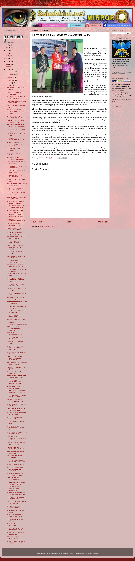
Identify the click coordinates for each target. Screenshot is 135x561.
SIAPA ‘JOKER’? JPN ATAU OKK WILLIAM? (16, 533)
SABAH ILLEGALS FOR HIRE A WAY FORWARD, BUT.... (16, 376)
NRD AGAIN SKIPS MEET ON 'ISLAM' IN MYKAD (16, 242)
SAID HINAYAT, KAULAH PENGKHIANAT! (15, 537)
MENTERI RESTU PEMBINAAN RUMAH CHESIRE (15, 328)
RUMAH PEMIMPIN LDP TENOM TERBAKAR (15, 474)
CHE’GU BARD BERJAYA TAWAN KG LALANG (15, 515)
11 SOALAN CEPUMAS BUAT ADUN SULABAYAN (16, 202)
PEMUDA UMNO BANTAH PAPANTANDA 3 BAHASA (16, 125)
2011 (7, 67)
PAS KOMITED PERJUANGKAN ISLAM (15, 139)
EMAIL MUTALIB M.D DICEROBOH (14, 93)
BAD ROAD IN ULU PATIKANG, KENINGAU (15, 158)
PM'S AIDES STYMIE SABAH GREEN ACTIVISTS (16, 502)
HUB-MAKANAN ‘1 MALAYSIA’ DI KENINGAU (16, 311)
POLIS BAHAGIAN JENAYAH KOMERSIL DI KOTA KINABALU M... (16, 469)
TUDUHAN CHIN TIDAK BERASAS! (14, 418)
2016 (7, 53)
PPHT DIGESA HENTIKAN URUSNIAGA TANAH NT (15, 265)
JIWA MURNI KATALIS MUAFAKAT (14, 153)
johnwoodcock (80, 553)
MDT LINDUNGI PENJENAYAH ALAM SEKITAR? (17, 363)
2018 (7, 50)
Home (70, 222)
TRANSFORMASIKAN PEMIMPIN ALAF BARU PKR (15, 427)
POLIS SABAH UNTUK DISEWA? (14, 372)
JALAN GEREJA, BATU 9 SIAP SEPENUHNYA (17, 353)
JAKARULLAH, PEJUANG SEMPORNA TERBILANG (16, 220)
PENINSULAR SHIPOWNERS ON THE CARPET (16, 387)
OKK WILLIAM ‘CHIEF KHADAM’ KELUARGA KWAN (15, 111)
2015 (7, 56)
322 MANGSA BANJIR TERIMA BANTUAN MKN (17, 184)
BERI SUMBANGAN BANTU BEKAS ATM (16, 452)
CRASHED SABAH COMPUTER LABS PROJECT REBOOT (14, 382)
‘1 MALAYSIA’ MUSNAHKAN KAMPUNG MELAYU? (16, 206)
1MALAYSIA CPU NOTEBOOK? (12, 524)
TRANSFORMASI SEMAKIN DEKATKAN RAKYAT (16, 542)
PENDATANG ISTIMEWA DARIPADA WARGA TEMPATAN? (15, 358)
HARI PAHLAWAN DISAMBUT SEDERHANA (16, 106)
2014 (7, 58)
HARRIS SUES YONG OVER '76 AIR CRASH (16, 338)
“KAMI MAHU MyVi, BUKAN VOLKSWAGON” (16, 97)
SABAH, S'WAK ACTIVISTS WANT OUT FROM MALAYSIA (16, 347)
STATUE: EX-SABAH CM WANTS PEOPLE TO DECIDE (15, 247)
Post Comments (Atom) (47, 226)
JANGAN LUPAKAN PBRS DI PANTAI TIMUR (16, 413)
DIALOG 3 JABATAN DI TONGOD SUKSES (14, 149)
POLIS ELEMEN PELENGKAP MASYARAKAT (16, 274)
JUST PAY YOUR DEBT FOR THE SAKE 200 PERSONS (16, 493)
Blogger (95, 553)
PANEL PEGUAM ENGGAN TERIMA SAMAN (16, 189)
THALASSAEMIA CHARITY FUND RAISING (15, 506)
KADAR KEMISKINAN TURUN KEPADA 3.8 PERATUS (16, 396)
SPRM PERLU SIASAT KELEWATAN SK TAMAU (16, 117)
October (10, 77)
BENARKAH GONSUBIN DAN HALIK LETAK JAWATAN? (16, 461)
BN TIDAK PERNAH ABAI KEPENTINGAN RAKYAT (16, 400)
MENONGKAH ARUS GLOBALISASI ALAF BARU (16, 448)
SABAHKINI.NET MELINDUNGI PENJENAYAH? (17, 433)
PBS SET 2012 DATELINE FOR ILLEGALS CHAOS (15, 121)
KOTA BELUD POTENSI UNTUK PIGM (14, 316)
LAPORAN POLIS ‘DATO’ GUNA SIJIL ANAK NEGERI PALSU (16, 438)
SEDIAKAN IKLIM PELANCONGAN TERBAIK (16, 333)
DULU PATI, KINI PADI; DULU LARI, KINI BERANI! (16, 261)
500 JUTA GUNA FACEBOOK (16, 319)
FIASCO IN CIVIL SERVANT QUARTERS (16, 368)
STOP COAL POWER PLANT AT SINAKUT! (16, 257)
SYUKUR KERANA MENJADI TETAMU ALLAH (16, 198)
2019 (7, 47)
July (8, 85)
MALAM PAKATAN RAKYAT (16, 465)
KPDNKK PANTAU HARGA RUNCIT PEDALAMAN (15, 529)
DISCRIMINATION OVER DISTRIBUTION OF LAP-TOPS (16, 279)
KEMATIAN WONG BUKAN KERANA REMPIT (15, 298)
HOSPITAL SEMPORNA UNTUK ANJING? (14, 233)
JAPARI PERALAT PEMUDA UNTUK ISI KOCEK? (16, 409)
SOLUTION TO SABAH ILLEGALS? (14, 252)
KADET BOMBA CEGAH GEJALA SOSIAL (15, 176)
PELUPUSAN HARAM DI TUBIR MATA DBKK (15, 228)
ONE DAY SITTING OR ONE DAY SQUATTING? (16, 443)
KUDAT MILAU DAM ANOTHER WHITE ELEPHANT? (13, 488)
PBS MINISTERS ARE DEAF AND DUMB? (16, 171)
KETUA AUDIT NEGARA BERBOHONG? (15, 478)
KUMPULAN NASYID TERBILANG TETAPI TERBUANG (14, 144)
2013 (7, 61)
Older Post (102, 222)
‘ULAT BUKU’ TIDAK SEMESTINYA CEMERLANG (17, 323)
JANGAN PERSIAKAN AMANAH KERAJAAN (15, 224)
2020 (7, 45)
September (11, 80)
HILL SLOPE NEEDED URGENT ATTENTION (15, 215)
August (9, 83)
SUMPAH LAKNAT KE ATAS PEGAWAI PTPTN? (16, 483)
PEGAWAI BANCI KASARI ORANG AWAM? (15, 285)
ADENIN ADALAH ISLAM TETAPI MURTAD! (15, 211)
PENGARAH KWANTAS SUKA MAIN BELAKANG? (16, 237)
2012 (7, 64)
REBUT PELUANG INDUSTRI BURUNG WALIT (16, 498)
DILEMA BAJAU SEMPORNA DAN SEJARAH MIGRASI (16, 391)
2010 (7, 69)
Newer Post (37, 222)
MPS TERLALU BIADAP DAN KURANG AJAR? (16, 102)
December (10, 72)
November (10, 74)
